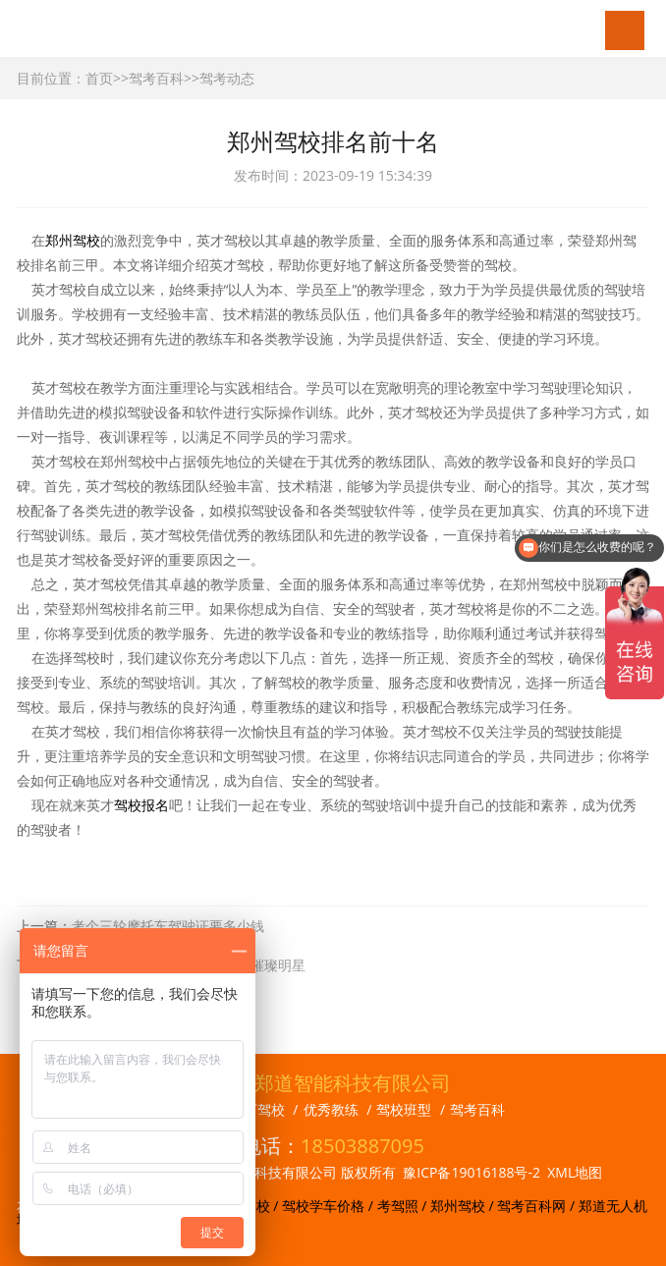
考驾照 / (403, 1205)
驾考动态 (226, 78)
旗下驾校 (257, 1109)
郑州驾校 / (463, 1205)
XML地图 (574, 1172)
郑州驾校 (72, 240)
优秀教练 (331, 1109)
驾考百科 (156, 78)
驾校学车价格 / (329, 1205)
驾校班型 (403, 1109)
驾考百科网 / (537, 1205)
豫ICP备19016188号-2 (471, 1172)
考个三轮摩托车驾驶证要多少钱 (168, 925)
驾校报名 (141, 805)
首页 (99, 78)
